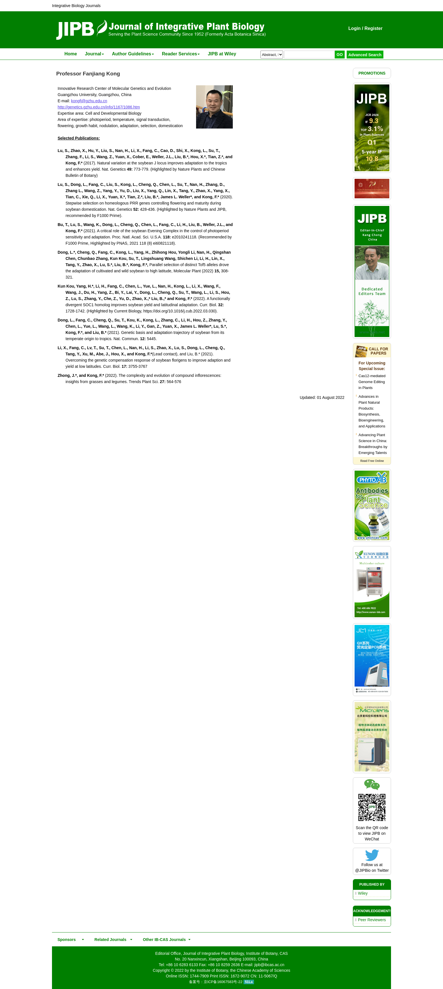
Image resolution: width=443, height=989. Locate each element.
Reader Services (181, 53)
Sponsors (65, 939)
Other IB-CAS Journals (163, 939)
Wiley (363, 893)
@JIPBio (363, 870)
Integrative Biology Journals (76, 5)
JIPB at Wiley (222, 53)
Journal (94, 53)
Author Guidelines (133, 53)
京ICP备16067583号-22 (223, 982)
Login (354, 28)
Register (373, 28)
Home (70, 53)
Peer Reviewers (372, 920)
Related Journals (109, 939)
